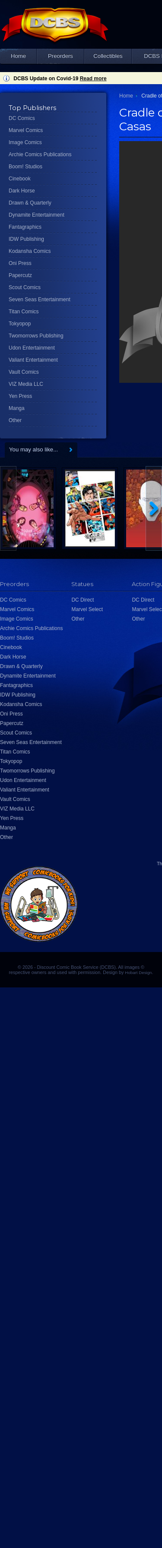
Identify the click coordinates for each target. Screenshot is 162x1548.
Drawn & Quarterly (30, 203)
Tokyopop (20, 324)
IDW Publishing (26, 239)
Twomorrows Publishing (36, 336)
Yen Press (20, 396)
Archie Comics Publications (40, 154)
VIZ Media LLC (26, 384)
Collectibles (107, 56)
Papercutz (20, 275)
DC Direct (82, 600)
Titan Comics (24, 312)
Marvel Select (87, 609)
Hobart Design (138, 972)
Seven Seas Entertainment (39, 299)
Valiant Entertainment (33, 360)
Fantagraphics (25, 227)
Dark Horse (22, 191)
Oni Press (20, 263)
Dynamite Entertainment (36, 215)
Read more (93, 79)
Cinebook (20, 179)
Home (18, 56)
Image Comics (25, 142)
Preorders (60, 56)
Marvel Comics (26, 130)
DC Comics (22, 118)
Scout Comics (25, 287)
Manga (17, 408)
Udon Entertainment (32, 348)
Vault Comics (24, 372)
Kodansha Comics (30, 251)
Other (15, 420)
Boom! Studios (25, 167)
